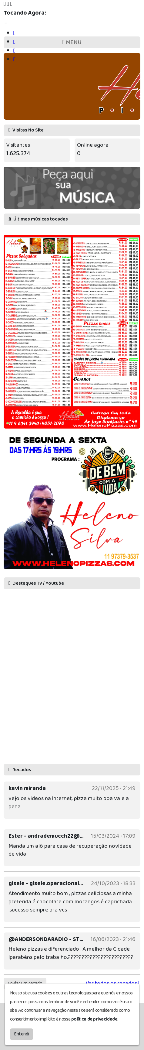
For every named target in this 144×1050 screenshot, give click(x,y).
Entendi (21, 1034)
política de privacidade (94, 1019)
